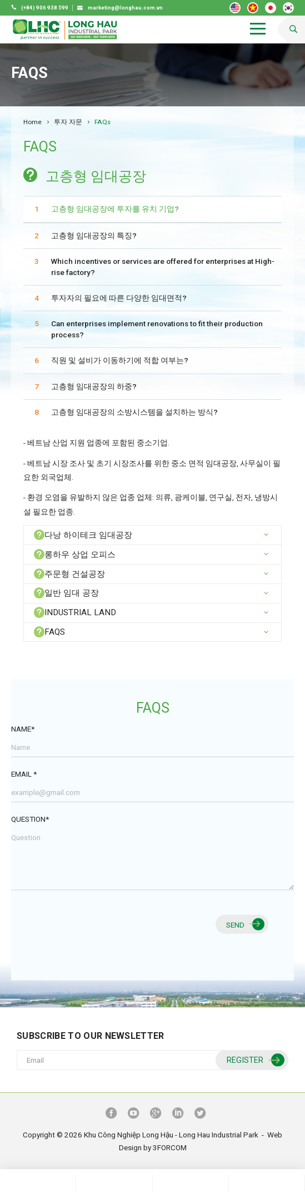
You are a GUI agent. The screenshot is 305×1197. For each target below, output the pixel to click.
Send (244, 924)
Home (32, 122)
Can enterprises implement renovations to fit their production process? (157, 329)
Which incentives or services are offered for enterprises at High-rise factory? (162, 267)
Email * (24, 773)
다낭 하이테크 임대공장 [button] (83, 534)
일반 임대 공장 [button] (66, 592)
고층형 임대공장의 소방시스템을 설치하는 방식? (134, 412)
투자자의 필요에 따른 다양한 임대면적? (119, 297)
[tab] (152, 535)
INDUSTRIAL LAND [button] (75, 612)
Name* (22, 728)
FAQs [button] (49, 631)
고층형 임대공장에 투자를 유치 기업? (115, 208)
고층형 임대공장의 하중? (94, 386)
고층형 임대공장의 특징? (94, 235)
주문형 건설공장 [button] (69, 573)
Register (254, 1060)
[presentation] (95, 931)
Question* (30, 819)
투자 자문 (68, 122)
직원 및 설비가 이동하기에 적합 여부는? (119, 360)
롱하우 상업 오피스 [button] (75, 554)
